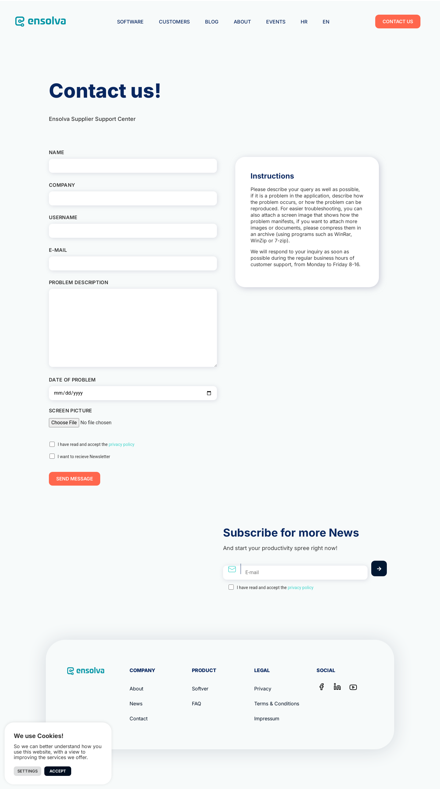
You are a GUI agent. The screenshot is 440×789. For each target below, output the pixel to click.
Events (275, 22)
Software (130, 22)
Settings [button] (27, 771)
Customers (174, 22)
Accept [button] (58, 771)
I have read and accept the (96, 444)
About (242, 22)
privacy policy (121, 444)
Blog (211, 22)
